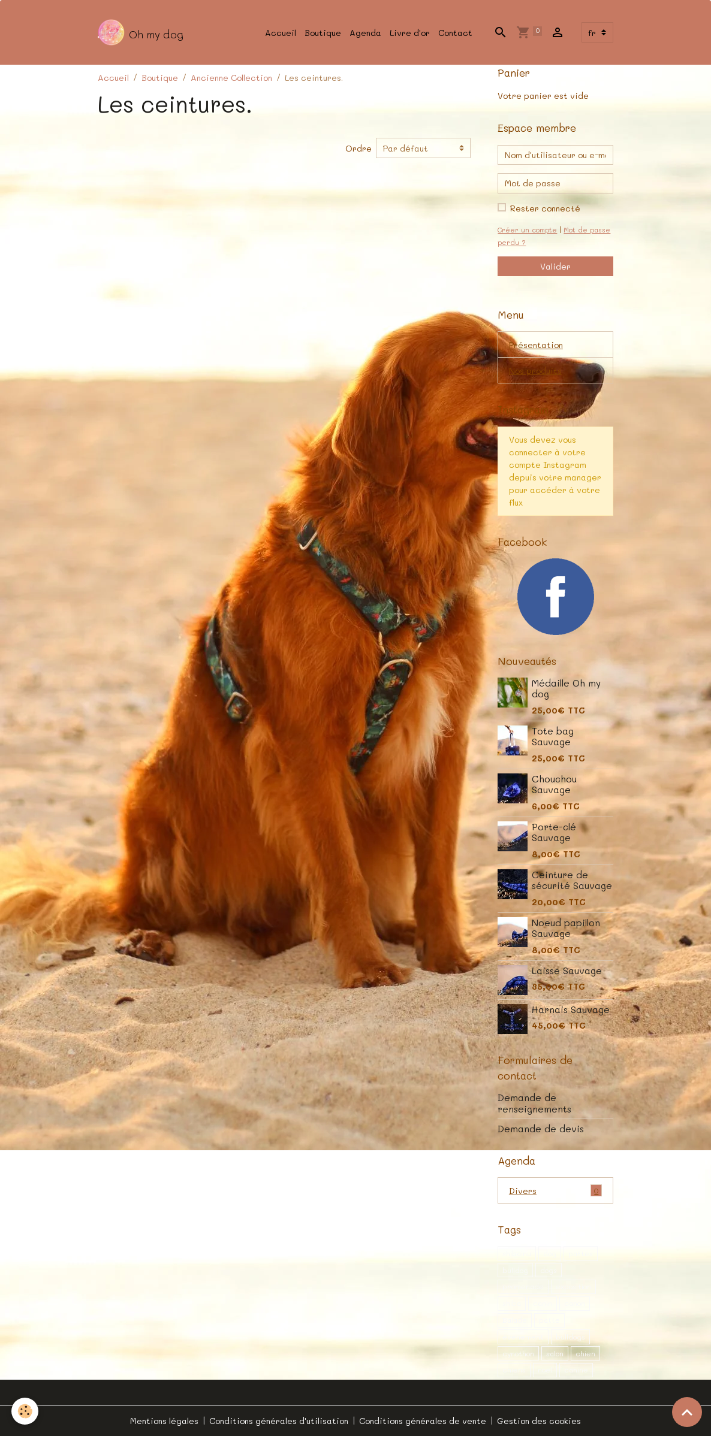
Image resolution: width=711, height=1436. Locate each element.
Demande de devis (541, 1129)
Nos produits (535, 370)
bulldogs (570, 1336)
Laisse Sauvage (567, 971)
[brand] (140, 32)
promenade (523, 1286)
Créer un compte (527, 229)
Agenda (365, 32)
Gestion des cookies (539, 1420)
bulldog (515, 1270)
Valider (555, 266)
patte (549, 1320)
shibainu (516, 1253)
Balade (514, 1320)
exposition (573, 1286)
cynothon (518, 1353)
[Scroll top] (687, 1412)
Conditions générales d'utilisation (278, 1420)
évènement (523, 1336)
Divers (555, 1190)
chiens (514, 1369)
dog (549, 1253)
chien (585, 1353)
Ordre (358, 148)
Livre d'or (410, 32)
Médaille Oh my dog (566, 688)
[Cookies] (25, 1411)
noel (545, 1369)
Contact (455, 32)
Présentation (536, 344)
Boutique (323, 32)
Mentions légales (164, 1420)
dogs (548, 1270)
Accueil (280, 32)
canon (574, 1303)
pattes (580, 1253)
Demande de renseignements (534, 1103)
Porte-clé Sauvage (554, 832)
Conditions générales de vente (422, 1420)
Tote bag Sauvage (553, 736)
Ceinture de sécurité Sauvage (572, 880)
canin (542, 1303)
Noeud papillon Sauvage (566, 928)
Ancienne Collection (231, 77)
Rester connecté (545, 208)
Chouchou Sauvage (554, 784)
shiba (511, 1303)
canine (576, 1369)
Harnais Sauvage (571, 1009)
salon (555, 1353)
